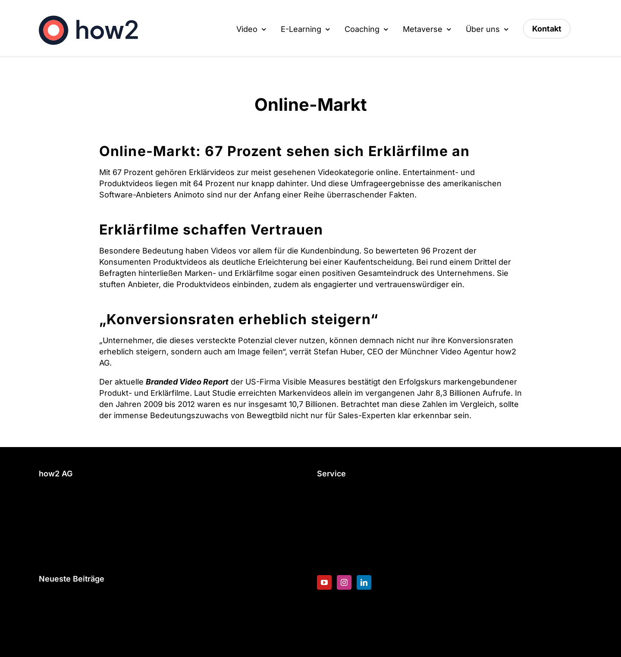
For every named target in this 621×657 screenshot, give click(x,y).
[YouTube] (324, 582)
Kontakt (53, 530)
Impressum (60, 558)
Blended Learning (349, 522)
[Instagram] (344, 582)
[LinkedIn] (364, 582)
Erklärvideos (212, 172)
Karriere (332, 550)
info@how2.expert (73, 508)
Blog (325, 536)
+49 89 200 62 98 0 (75, 495)
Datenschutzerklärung (80, 544)
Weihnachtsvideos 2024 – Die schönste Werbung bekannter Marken (165, 600)
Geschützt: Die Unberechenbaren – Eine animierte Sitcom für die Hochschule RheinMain (158, 628)
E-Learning (337, 495)
